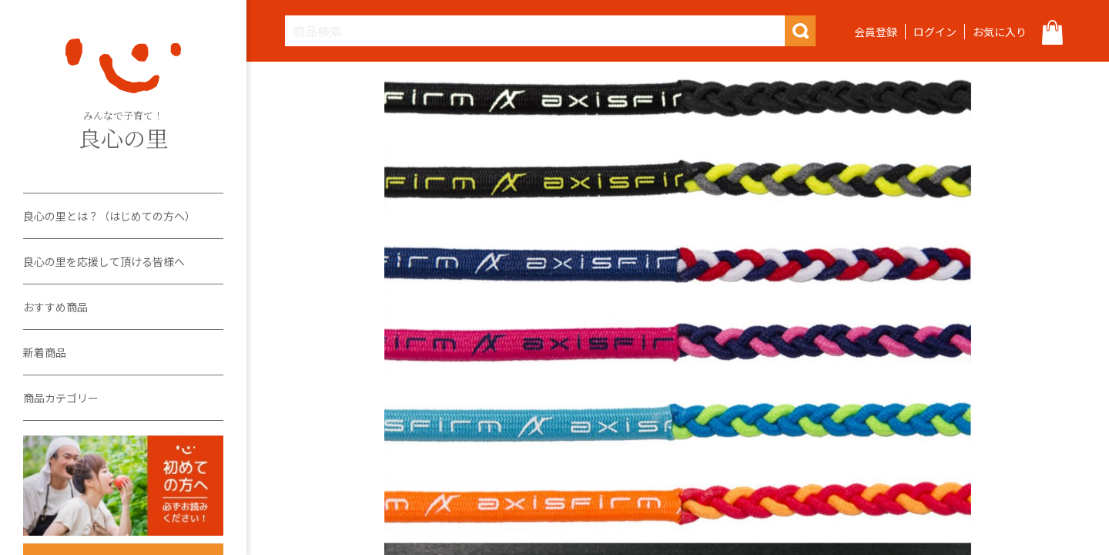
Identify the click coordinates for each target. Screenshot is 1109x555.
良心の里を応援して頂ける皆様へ (104, 261)
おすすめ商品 (55, 306)
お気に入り (1000, 31)
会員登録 (875, 31)
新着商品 (44, 352)
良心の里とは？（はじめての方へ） (109, 216)
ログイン (935, 31)
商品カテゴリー (61, 397)
